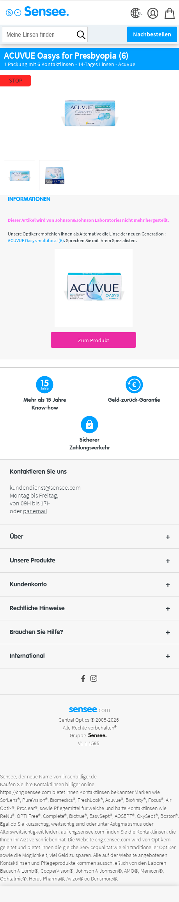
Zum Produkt (93, 340)
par (35, 511)
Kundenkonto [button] (90, 584)
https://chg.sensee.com (25, 792)
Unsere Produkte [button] (90, 560)
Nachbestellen (152, 34)
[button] (89, 536)
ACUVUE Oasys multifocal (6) (36, 240)
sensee (89, 709)
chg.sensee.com (86, 831)
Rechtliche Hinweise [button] (90, 608)
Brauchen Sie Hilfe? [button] (90, 632)
